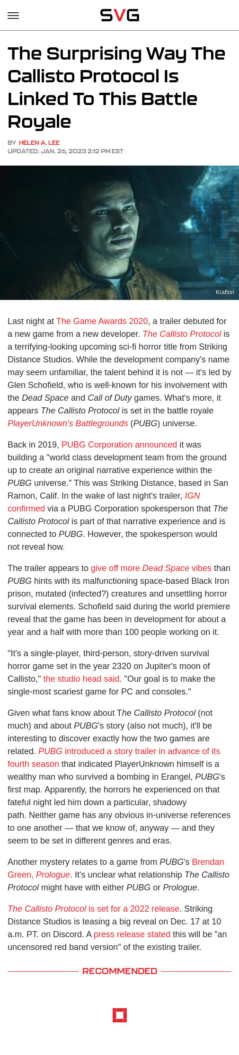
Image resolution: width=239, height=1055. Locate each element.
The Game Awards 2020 (102, 321)
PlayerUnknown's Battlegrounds (68, 423)
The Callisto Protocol (181, 334)
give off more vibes (151, 568)
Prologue (53, 874)
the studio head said (81, 679)
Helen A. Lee (39, 142)
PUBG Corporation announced (119, 444)
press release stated (132, 934)
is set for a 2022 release (93, 909)
